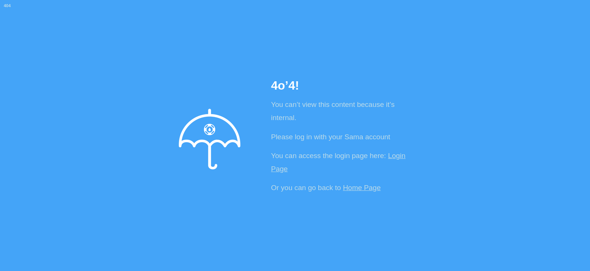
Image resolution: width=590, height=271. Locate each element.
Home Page (361, 188)
